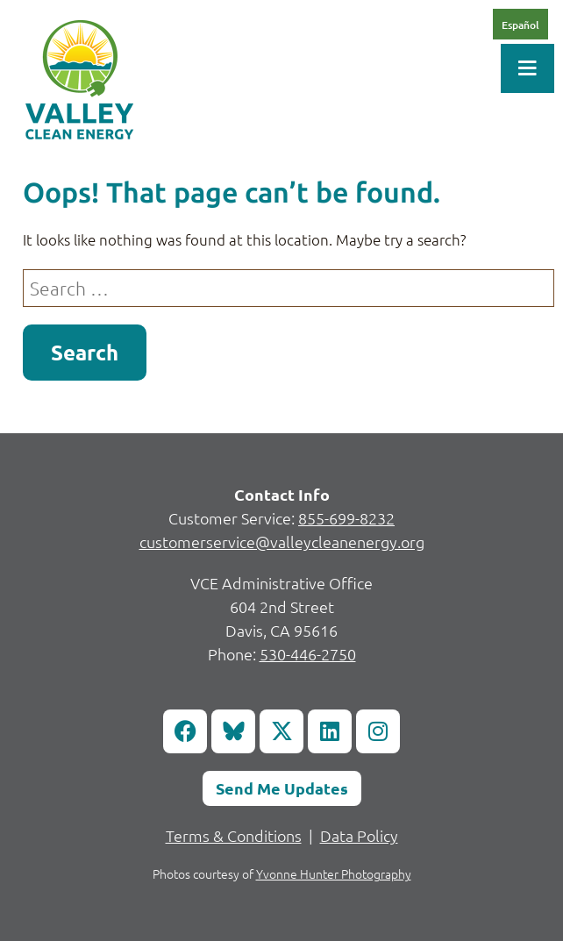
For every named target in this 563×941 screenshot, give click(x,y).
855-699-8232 (346, 518)
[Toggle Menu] (527, 68)
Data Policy (359, 835)
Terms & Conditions (234, 835)
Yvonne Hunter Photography (333, 873)
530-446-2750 (308, 654)
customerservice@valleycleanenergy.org (281, 541)
